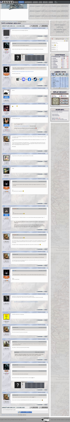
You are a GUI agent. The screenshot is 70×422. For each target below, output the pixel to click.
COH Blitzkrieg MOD (56, 56)
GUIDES (51, 2)
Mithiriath (5, 64)
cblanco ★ (54, 83)
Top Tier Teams (59, 94)
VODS (40, 2)
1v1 (53, 75)
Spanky (4, 88)
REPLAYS (45, 2)
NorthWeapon (5, 40)
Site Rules (59, 419)
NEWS (16, 2)
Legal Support (67, 419)
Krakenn (54, 77)
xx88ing (62, 118)
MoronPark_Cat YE (55, 80)
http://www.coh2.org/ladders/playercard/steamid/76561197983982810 (26, 301)
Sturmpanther (5, 178)
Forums (7, 21)
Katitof (4, 339)
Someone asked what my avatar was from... (21, 126)
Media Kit (63, 419)
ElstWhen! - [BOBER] (56, 81)
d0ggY (4, 205)
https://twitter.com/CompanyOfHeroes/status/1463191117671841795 (24, 71)
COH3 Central (15, 21)
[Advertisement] (39, 11)
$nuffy (16, 352)
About (52, 419)
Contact (55, 419)
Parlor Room (10, 21)
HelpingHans (55, 61)
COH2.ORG (3, 21)
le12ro (4, 28)
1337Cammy (55, 67)
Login (55, 1)
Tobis (4, 116)
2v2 (58, 75)
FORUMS (21, 2)
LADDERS (35, 2)
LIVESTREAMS (28, 2)
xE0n (4, 103)
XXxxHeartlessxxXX (57, 105)
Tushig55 (54, 84)
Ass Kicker (53, 47)
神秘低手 (54, 82)
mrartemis (55, 64)
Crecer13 (4, 153)
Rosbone (4, 134)
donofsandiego (54, 42)
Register (56, 2)
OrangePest (5, 166)
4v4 (66, 75)
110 (53, 78)
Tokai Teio (54, 79)
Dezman (54, 58)
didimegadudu (5, 312)
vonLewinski (54, 85)
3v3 (62, 75)
